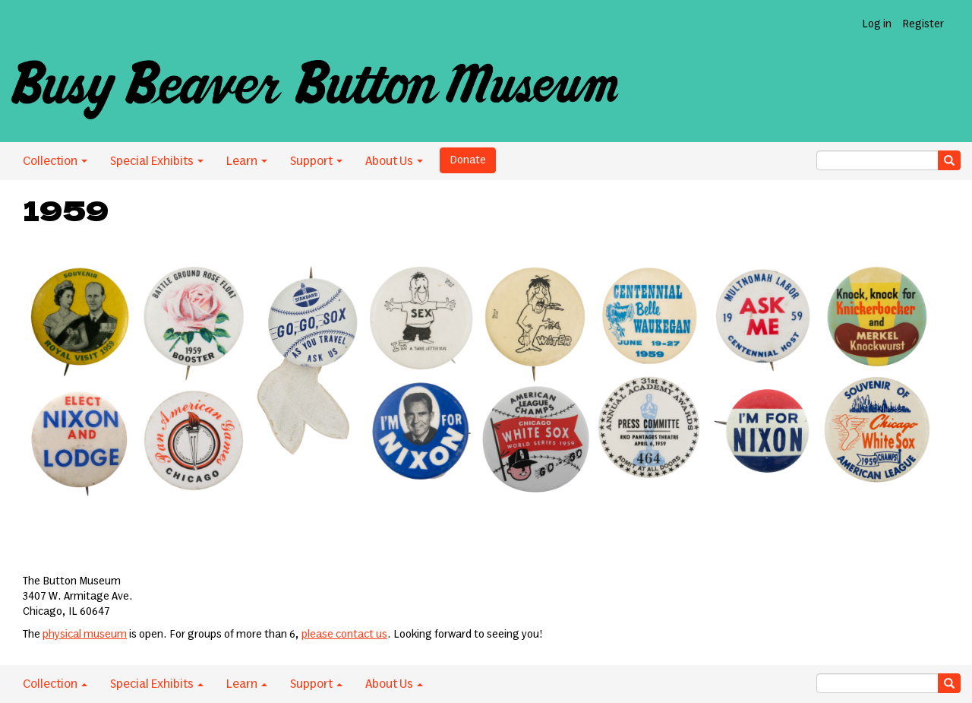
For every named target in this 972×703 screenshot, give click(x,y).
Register (923, 24)
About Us (394, 161)
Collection (55, 161)
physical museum (85, 634)
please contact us (344, 634)
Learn (246, 161)
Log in (877, 24)
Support (316, 161)
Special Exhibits (157, 161)
